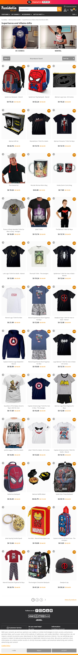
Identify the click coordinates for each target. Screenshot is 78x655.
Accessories (26, 14)
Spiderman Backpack (13, 494)
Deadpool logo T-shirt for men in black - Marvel (64, 319)
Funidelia (4, 20)
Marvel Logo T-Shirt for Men (13, 318)
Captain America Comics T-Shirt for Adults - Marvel (64, 451)
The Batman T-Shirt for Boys (64, 229)
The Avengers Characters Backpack (39, 582)
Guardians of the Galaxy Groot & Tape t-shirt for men (13, 407)
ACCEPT (64, 650)
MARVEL (58, 51)
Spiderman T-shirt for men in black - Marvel (64, 274)
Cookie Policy (6, 645)
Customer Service (14, 628)
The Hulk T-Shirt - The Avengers (39, 273)
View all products (70, 600)
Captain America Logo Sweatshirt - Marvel (13, 363)
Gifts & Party (38, 14)
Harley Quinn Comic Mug (64, 185)
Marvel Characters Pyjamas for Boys (13, 582)
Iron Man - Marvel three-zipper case (39, 538)
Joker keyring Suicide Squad (13, 538)
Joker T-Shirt (39, 229)
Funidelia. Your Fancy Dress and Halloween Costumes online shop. (9, 9)
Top (73, 14)
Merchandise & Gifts (15, 20)
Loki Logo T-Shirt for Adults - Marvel (13, 273)
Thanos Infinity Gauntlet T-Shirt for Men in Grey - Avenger (13, 230)
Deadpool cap (64, 582)
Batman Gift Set (13, 141)
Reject (39, 650)
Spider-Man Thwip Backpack (64, 494)
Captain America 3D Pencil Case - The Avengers (64, 539)
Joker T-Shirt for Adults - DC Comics (39, 450)
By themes (15, 14)
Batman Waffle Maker (39, 494)
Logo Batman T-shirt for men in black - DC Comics (64, 363)
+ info (14, 650)
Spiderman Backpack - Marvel (14, 97)
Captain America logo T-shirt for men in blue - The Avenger (39, 407)
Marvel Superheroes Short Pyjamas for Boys (39, 319)
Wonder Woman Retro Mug (39, 185)
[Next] (45, 599)
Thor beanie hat (13, 185)
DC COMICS (19, 51)
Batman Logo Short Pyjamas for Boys (64, 407)
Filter (6, 58)
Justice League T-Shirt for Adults (13, 450)
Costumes (5, 14)
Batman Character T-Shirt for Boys (64, 141)
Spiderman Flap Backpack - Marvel (39, 97)
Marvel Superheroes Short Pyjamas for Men (39, 363)
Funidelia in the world (57, 629)
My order (31, 629)
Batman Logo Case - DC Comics (64, 97)
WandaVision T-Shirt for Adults (39, 141)
